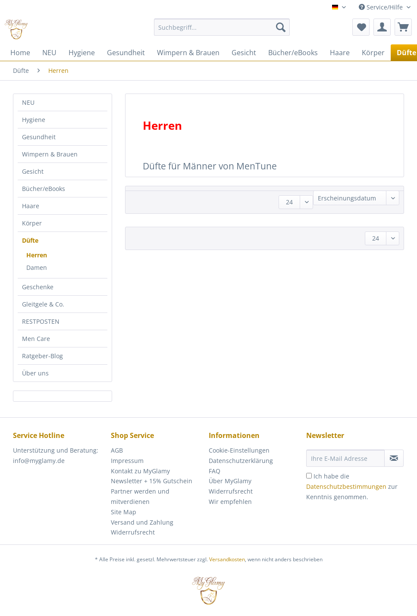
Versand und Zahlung (142, 522)
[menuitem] (221, 31)
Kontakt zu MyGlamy (140, 471)
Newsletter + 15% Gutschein (151, 481)
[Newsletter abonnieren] (394, 458)
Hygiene (33, 120)
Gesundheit (39, 137)
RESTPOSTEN (41, 321)
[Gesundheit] (126, 52)
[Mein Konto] (382, 27)
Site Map (123, 512)
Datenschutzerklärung (241, 461)
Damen (36, 267)
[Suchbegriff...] (221, 27)
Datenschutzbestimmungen (346, 486)
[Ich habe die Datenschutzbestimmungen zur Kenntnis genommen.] (309, 475)
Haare (30, 206)
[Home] (20, 52)
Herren (36, 255)
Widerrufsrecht (133, 532)
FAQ (214, 471)
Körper (32, 223)
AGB (117, 450)
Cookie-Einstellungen (239, 450)
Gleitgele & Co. (43, 304)
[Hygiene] (82, 52)
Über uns (35, 373)
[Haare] (340, 52)
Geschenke (37, 287)
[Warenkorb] (403, 27)
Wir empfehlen (230, 501)
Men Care (36, 339)
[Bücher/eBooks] (293, 52)
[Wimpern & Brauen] (188, 52)
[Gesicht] (244, 52)
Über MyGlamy (230, 481)
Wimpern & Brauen (50, 154)
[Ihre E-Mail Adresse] (345, 458)
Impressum (127, 461)
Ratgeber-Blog (42, 356)
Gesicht (33, 171)
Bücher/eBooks (43, 188)
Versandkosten (227, 559)
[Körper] (373, 52)
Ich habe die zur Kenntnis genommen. (352, 486)
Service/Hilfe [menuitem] (381, 7)
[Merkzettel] (361, 27)
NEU (28, 102)
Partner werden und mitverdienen (140, 496)
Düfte (30, 240)
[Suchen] (281, 27)
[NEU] (49, 52)
